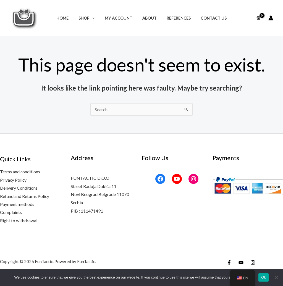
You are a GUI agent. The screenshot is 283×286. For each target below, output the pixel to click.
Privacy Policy (13, 179)
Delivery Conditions (19, 188)
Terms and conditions (20, 171)
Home (67, 18)
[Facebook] (229, 263)
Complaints (11, 212)
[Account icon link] (270, 17)
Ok (263, 277)
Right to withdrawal (18, 220)
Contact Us (209, 18)
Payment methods (17, 204)
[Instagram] (252, 263)
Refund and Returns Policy (24, 196)
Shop (90, 18)
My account (119, 18)
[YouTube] (241, 263)
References (176, 18)
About (148, 18)
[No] (276, 277)
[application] (95, 18)
